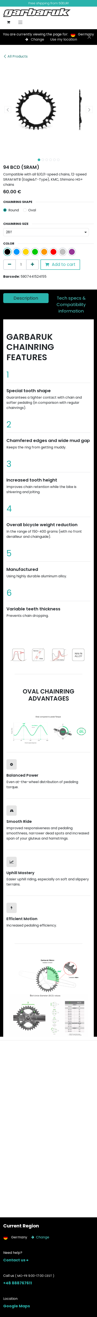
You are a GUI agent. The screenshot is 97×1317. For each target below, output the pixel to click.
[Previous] (13, 654)
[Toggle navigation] (20, 22)
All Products (15, 56)
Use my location (63, 39)
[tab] (26, 298)
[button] (7, 109)
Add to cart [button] (60, 264)
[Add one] (32, 264)
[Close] (89, 37)
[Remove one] (9, 264)
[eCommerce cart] (8, 22)
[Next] (84, 654)
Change (35, 39)
